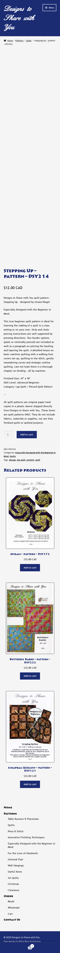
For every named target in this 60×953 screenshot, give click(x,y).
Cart (10, 913)
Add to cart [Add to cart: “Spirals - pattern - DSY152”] (30, 567)
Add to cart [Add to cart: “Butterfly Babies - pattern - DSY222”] (30, 675)
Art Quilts (13, 877)
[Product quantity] (9, 434)
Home (10, 40)
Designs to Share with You (19, 18)
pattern (30, 459)
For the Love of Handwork (23, 853)
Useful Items (15, 871)
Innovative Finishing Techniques (26, 837)
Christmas (13, 883)
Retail (11, 901)
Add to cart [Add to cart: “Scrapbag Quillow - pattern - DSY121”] (30, 784)
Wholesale (14, 907)
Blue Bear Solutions (30, 941)
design (12, 459)
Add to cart (26, 434)
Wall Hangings (16, 865)
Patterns (19, 40)
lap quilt (21, 459)
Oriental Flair (15, 859)
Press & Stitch (16, 831)
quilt (37, 459)
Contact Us (12, 920)
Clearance (13, 890)
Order (8, 896)
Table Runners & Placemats (23, 818)
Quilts (29, 40)
